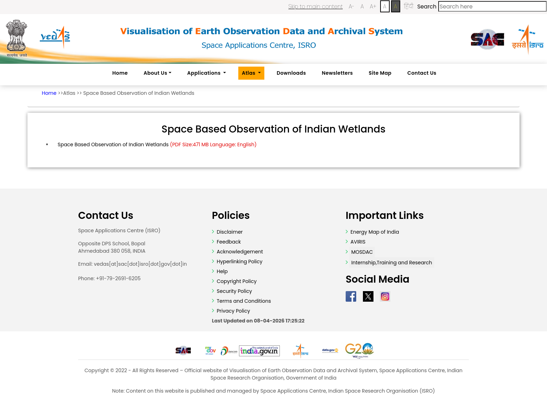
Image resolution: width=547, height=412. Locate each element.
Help (221, 271)
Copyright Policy (236, 281)
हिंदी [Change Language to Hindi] (408, 6)
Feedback (228, 241)
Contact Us (421, 72)
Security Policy (233, 291)
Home (120, 72)
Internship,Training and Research (391, 262)
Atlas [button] (249, 72)
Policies (231, 216)
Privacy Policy (232, 310)
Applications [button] (204, 72)
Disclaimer (230, 231)
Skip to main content (315, 6)
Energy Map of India (375, 231)
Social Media (377, 279)
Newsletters (337, 72)
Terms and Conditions (243, 301)
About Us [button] (155, 72)
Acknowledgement (240, 251)
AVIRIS (358, 241)
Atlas (69, 93)
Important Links (385, 216)
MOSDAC (362, 252)
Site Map (380, 72)
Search (426, 6)
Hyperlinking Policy (239, 261)
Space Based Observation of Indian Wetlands (138, 93)
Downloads (291, 72)
